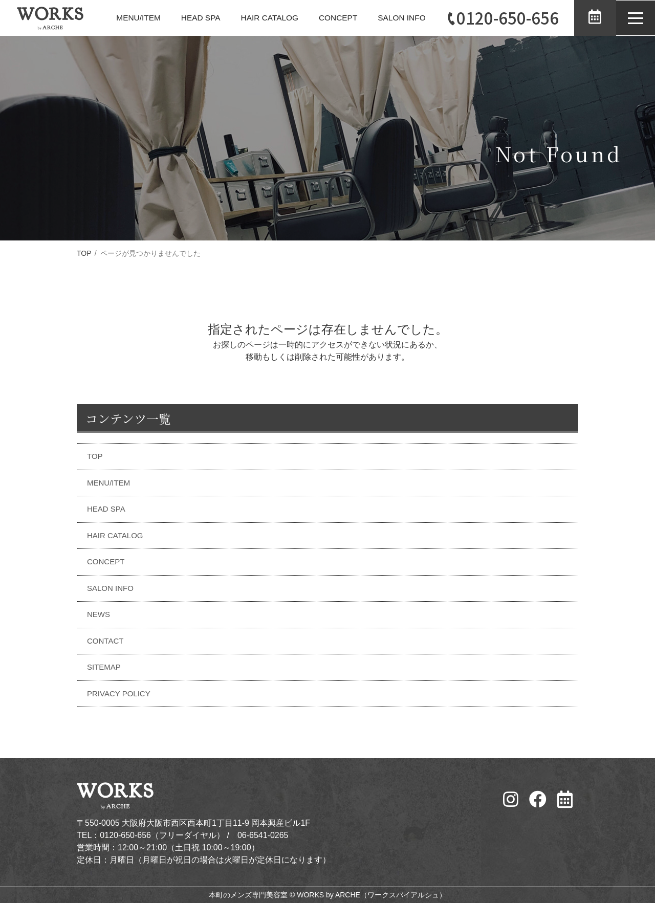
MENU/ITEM (127, 17)
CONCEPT (332, 17)
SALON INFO (397, 17)
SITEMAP (104, 667)
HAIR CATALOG (262, 17)
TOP (84, 253)
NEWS (98, 614)
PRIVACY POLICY (118, 693)
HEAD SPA (190, 17)
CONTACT (105, 640)
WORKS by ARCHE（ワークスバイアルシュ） (371, 895)
